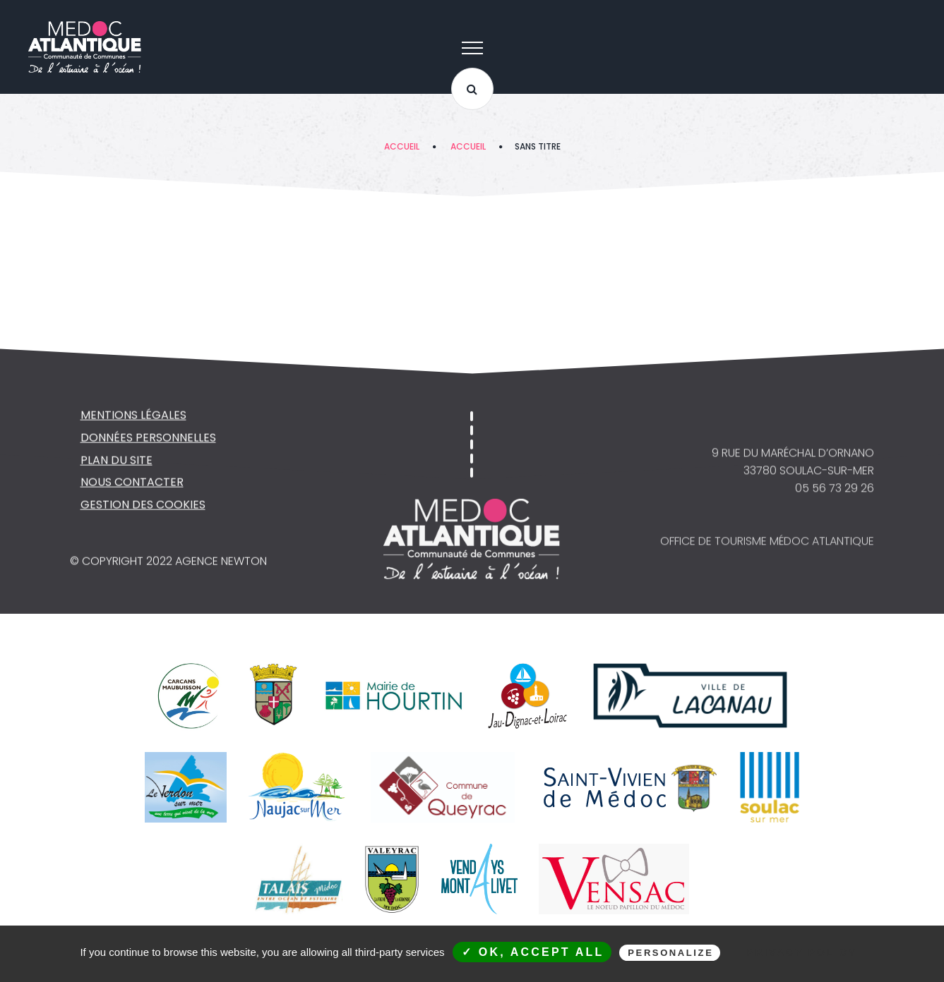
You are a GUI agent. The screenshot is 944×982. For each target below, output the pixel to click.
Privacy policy (801, 952)
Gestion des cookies (142, 506)
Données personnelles (148, 438)
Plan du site (116, 461)
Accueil (401, 146)
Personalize (670, 952)
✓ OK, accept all (533, 952)
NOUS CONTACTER (132, 483)
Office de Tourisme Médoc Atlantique (767, 543)
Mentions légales (133, 416)
